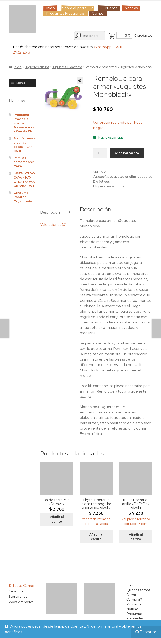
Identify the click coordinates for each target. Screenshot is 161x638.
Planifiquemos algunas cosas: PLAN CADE (25, 145)
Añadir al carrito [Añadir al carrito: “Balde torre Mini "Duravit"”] (57, 519)
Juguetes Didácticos (67, 67)
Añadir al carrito (127, 153)
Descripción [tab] (50, 212)
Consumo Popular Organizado (23, 197)
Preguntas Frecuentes (65, 13)
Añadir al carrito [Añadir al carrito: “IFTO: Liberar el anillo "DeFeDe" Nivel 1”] (136, 537)
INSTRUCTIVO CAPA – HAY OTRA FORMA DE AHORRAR (24, 179)
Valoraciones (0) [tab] (53, 225)
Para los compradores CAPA (24, 162)
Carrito (97, 13)
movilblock (115, 186)
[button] (80, 80)
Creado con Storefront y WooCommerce (21, 596)
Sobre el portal (74, 8)
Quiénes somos (138, 590)
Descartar (148, 632)
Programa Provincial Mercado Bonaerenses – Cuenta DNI (24, 123)
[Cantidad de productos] (100, 153)
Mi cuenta (108, 8)
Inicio (50, 8)
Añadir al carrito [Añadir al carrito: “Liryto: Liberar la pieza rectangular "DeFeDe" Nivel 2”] (96, 537)
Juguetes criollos (37, 67)
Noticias (131, 8)
